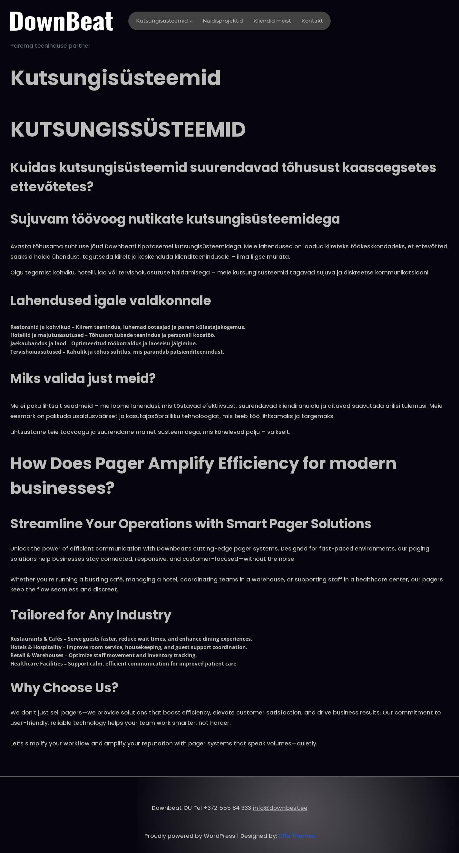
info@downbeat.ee (280, 807)
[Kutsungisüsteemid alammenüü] (190, 21)
